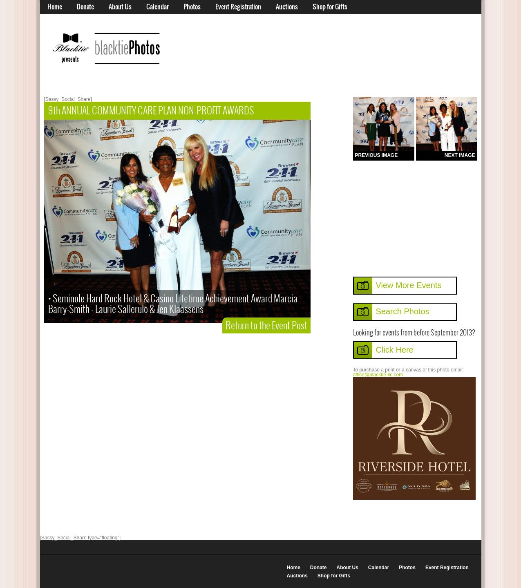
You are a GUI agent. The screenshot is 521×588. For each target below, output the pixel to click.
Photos (192, 7)
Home (54, 7)
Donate (85, 7)
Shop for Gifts (330, 7)
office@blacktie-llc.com (378, 375)
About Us (120, 7)
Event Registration (238, 7)
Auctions (287, 7)
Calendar (157, 7)
